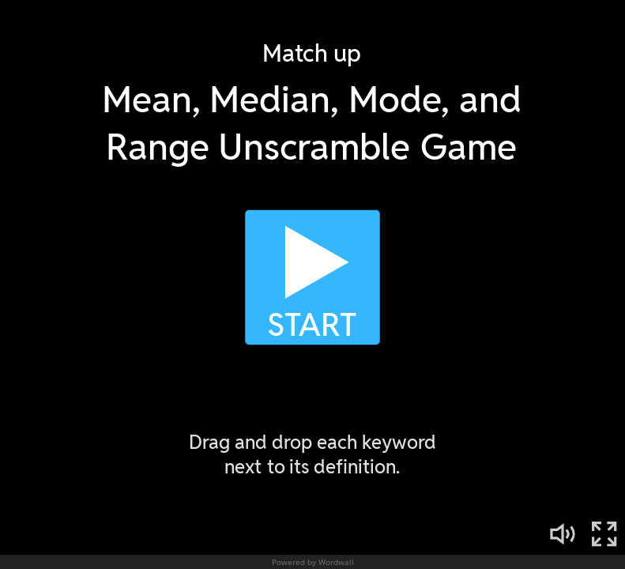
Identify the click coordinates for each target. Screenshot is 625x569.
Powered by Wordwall (313, 561)
